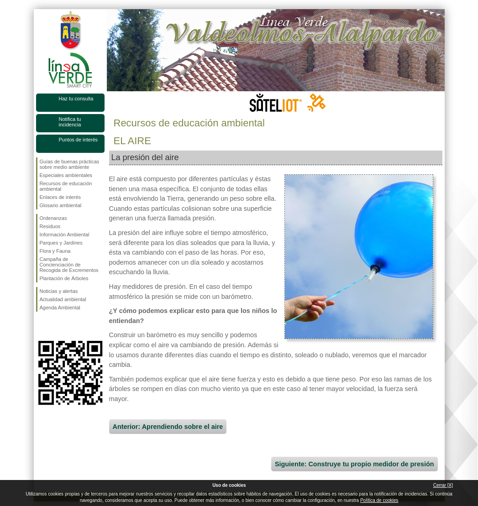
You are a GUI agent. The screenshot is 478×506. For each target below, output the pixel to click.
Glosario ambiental (61, 205)
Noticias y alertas (59, 291)
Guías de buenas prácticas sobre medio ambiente (70, 164)
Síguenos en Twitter (56, 326)
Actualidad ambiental (63, 299)
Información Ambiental (64, 234)
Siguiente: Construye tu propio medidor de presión (354, 464)
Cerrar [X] (443, 485)
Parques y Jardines (61, 242)
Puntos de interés (78, 139)
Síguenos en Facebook (41, 326)
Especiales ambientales (66, 175)
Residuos (50, 226)
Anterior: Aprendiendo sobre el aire (168, 426)
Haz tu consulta (76, 98)
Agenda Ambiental (60, 307)
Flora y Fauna (55, 251)
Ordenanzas (53, 218)
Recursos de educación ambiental (66, 186)
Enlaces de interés (60, 197)
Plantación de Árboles (64, 278)
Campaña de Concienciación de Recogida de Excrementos (69, 264)
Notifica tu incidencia (70, 121)
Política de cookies (379, 500)
